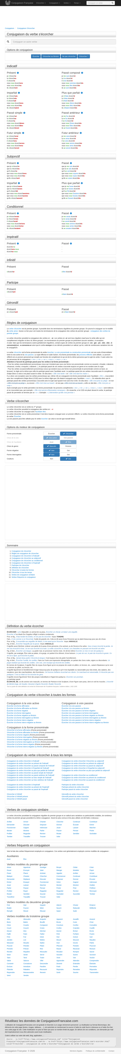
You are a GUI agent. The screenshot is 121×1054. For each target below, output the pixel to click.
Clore (9, 925)
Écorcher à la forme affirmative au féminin (22, 708)
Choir (91, 922)
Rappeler (43, 891)
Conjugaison (54, 3)
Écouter (76, 825)
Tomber (9, 836)
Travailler (26, 836)
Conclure (59, 925)
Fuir (24, 937)
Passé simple (14, 112)
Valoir (9, 961)
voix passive (29, 355)
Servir (42, 955)
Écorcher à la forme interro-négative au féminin (24, 722)
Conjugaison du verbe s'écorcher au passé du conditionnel (83, 780)
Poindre (76, 946)
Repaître (26, 952)
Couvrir (26, 928)
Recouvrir (43, 969)
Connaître (93, 925)
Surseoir (93, 955)
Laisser (75, 828)
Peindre (26, 946)
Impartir (42, 905)
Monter (9, 831)
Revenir (43, 972)
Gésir (42, 937)
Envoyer (26, 870)
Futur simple (14, 132)
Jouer (58, 828)
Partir (58, 966)
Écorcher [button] (36, 56)
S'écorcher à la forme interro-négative (21, 744)
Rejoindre (60, 969)
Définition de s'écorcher (20, 568)
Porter (92, 831)
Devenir (59, 963)
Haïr (24, 905)
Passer (59, 831)
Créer (92, 867)
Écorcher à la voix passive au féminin (75, 708)
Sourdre (59, 955)
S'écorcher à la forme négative (18, 735)
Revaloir (59, 952)
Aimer (9, 867)
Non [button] (51, 450)
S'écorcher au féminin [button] (51, 56)
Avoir (9, 859)
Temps (77, 3)
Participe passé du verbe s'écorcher (75, 789)
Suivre (75, 955)
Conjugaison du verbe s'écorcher (30, 34)
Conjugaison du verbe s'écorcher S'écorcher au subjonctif (83, 761)
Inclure (75, 937)
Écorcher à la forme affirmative (18, 706)
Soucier (42, 894)
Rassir (58, 949)
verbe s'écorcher (15, 329)
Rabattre (26, 969)
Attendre (76, 961)
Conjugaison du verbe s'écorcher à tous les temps (39, 755)
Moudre (26, 943)
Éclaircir (92, 905)
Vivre (58, 958)
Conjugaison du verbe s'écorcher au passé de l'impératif (27, 789)
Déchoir (43, 931)
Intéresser (43, 828)
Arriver (25, 822)
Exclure (9, 966)
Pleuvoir (59, 946)
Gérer (58, 882)
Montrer (26, 831)
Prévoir (26, 949)
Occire (75, 943)
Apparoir (59, 919)
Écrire (92, 931)
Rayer (25, 891)
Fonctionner (11, 828)
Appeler (59, 873)
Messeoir (10, 943)
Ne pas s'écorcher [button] (69, 56)
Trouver (43, 836)
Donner (59, 825)
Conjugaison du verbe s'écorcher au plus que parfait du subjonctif (86, 770)
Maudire (93, 940)
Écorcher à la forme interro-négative (20, 720)
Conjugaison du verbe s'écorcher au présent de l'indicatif (27, 763)
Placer (25, 873)
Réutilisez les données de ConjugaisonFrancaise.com (41, 1021)
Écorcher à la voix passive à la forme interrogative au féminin (84, 718)
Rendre (9, 952)
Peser (9, 873)
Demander (11, 825)
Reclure (92, 949)
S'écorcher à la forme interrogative (19, 737)
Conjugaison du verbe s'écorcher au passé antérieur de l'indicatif (30, 775)
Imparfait (12, 92)
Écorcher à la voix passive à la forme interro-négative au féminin (85, 722)
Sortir (58, 972)
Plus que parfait (71, 92)
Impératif (12, 236)
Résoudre (43, 952)
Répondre (93, 969)
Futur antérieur (70, 132)
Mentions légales (76, 1051)
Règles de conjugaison (22, 322)
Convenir (10, 963)
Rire (41, 949)
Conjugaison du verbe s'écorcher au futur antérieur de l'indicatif (30, 780)
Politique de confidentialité (95, 1051)
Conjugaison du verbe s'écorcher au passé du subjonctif (82, 766)
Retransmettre (28, 972)
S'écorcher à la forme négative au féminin (22, 740)
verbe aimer (13, 331)
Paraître (43, 966)
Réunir (25, 911)
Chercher (59, 822)
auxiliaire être (41, 412)
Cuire (75, 922)
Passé (65, 163)
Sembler (76, 834)
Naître (42, 943)
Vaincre (26, 961)
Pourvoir (93, 946)
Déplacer (26, 879)
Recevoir (76, 949)
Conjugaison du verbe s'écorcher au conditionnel (79, 775)
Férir (58, 934)
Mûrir (42, 908)
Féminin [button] (68, 446)
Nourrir (59, 908)
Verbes (67, 3)
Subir (75, 911)
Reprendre (11, 972)
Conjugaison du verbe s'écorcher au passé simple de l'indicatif (29, 773)
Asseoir (92, 919)
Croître (59, 928)
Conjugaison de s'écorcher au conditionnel (27, 561)
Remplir (10, 911)
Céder (75, 867)
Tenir (25, 958)
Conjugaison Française (22, 3)
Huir (58, 937)
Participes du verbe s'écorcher (73, 785)
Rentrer (42, 834)
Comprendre (94, 961)
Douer (9, 870)
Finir (8, 905)
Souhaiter (93, 834)
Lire (24, 940)
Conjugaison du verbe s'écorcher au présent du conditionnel (84, 778)
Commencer (60, 876)
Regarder (26, 834)
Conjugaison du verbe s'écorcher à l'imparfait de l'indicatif (28, 768)
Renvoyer (93, 891)
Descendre (44, 963)
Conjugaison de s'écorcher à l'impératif (26, 563)
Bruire (58, 922)
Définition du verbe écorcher (25, 626)
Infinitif (11, 260)
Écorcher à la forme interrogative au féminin (23, 718)
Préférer (93, 888)
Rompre (76, 952)
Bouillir (42, 922)
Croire (42, 928)
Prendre (10, 949)
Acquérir (43, 919)
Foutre (92, 934)
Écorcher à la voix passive (71, 706)
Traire (42, 958)
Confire (75, 925)
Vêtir (41, 961)
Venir (9, 975)
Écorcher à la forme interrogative (19, 713)
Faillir (9, 934)
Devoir (9, 931)
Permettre (93, 966)
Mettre (42, 940)
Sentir (25, 955)
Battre (25, 922)
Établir (9, 908)
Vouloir (92, 958)
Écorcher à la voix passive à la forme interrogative (80, 713)
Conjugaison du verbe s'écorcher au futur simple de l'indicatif (29, 778)
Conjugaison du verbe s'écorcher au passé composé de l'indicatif (30, 766)
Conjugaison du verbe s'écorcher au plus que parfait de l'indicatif (30, 770)
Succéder (76, 894)
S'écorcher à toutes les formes (23, 570)
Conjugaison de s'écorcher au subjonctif (26, 558)
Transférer (10, 897)
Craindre (76, 928)
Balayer (9, 876)
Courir (9, 928)
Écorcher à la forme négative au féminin (21, 715)
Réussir (42, 911)
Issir (91, 937)
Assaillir (76, 919)
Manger (59, 870)
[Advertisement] (60, 16)
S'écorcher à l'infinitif (14, 794)
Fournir (26, 908)
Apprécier (26, 867)
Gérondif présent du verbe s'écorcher (75, 796)
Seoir (9, 955)
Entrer (92, 825)
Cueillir (92, 928)
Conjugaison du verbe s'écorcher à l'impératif (23, 785)
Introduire (26, 966)
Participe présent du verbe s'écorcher (75, 787)
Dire (24, 931)
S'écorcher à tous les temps (22, 572)
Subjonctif (13, 156)
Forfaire (76, 934)
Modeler (76, 870)
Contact (111, 1051)
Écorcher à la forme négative (17, 711)
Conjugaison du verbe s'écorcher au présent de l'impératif (28, 787)
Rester (58, 834)
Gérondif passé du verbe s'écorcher (75, 799)
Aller (8, 919)
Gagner (26, 828)
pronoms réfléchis (85, 355)
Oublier (92, 885)
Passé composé (71, 72)
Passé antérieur (71, 112)
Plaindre (10, 969)
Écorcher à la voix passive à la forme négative (78, 711)
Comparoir (44, 925)
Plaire (42, 946)
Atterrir (58, 905)
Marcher (93, 828)
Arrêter (9, 822)
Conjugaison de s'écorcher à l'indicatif (25, 556)
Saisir (58, 911)
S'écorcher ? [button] (83, 56)
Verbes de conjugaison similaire (23, 575)
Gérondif (12, 302)
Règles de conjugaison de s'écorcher (25, 553)
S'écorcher (41, 3)
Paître (92, 943)
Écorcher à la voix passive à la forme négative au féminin (83, 715)
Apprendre (60, 961)
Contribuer (93, 822)
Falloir (42, 934)
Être (24, 859)
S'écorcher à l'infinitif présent (17, 796)
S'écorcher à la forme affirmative (19, 730)
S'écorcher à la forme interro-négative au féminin (25, 747)
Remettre (76, 969)
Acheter (43, 873)
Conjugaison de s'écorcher (21, 551)
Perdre (75, 966)
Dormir (58, 931)
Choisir (75, 905)
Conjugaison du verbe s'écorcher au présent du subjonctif (83, 763)
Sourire (75, 972)
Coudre (26, 925)
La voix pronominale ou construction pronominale (73, 352)
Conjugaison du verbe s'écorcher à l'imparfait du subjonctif (83, 768)
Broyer (58, 867)
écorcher (50, 352)
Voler (58, 836)
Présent (11, 72)
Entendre (76, 963)
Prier (75, 888)
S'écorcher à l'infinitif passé (17, 799)
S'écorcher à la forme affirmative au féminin (23, 732)
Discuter (26, 825)
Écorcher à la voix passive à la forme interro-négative (81, 720)
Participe (12, 282)
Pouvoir (9, 946)
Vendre (26, 975)
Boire (9, 922)
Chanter (43, 822)
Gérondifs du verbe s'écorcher (73, 794)
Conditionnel (15, 206)
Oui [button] (68, 450)
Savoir (92, 952)
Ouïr (58, 943)
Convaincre (27, 963)
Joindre (9, 940)
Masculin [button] (51, 446)
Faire (25, 934)
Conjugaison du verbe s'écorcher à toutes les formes (41, 694)
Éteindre (93, 963)
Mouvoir (76, 940)
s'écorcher (17, 352)
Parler (42, 831)
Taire (8, 958)
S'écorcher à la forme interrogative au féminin (23, 742)
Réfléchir (93, 908)
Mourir (58, 940)
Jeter (42, 870)
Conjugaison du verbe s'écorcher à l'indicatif (23, 761)
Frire (8, 937)
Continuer (76, 822)
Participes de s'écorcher (20, 565)
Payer (92, 870)
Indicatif (12, 66)
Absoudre (26, 919)
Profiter (9, 834)
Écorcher (17, 416)
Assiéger (43, 867)
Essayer (26, 882)
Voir (74, 958)
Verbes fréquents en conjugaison (24, 577)
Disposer (43, 825)
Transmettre (94, 972)
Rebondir (76, 908)
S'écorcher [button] (68, 434)
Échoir (75, 931)
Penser (75, 831)
